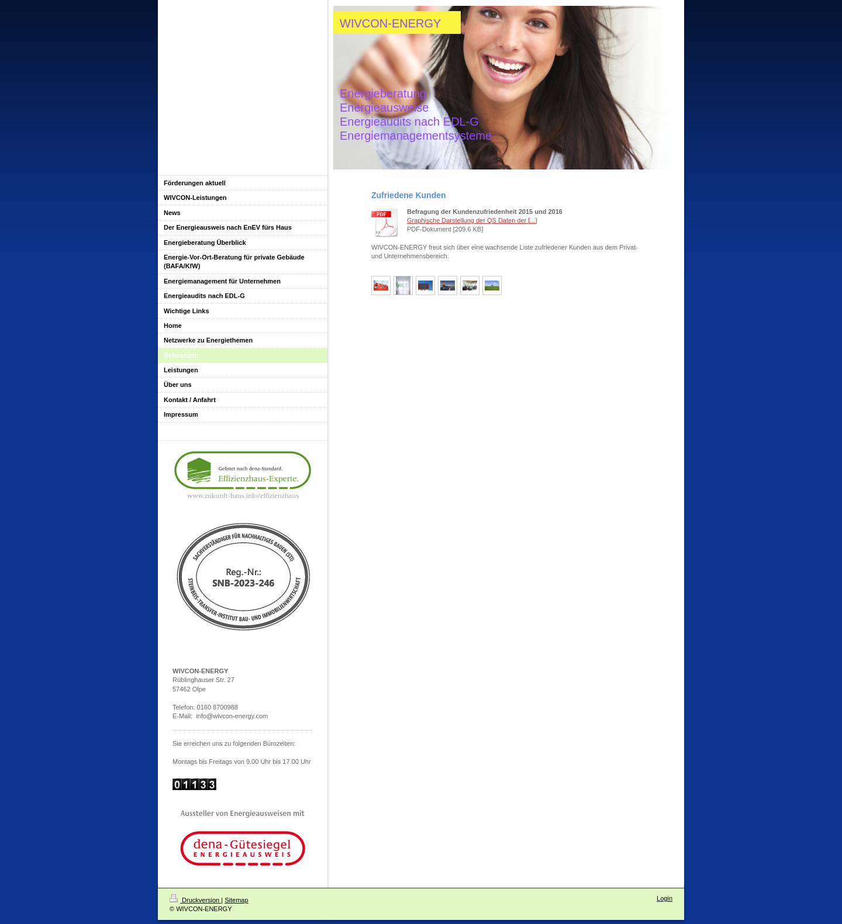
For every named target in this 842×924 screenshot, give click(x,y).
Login (664, 898)
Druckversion (195, 900)
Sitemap (236, 900)
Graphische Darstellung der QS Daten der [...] (472, 220)
